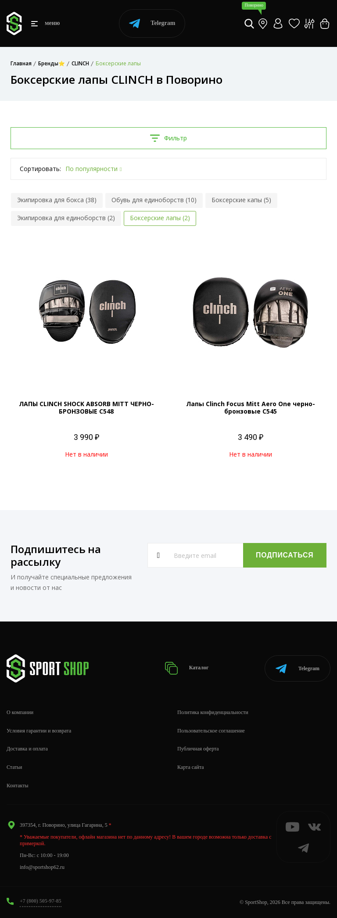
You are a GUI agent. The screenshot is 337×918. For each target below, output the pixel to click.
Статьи (14, 767)
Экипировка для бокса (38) (57, 200)
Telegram (152, 23)
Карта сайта (190, 767)
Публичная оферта (198, 749)
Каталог (187, 668)
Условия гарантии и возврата (39, 731)
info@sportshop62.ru (42, 867)
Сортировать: (40, 168)
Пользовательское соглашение (211, 731)
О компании (20, 712)
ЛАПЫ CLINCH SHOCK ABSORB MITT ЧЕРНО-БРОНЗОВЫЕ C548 (86, 407)
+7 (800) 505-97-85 (40, 901)
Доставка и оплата (27, 749)
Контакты (18, 785)
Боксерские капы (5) (241, 200)
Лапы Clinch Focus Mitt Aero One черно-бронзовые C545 (250, 407)
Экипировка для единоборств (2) (66, 218)
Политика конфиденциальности (212, 712)
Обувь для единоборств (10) (154, 200)
